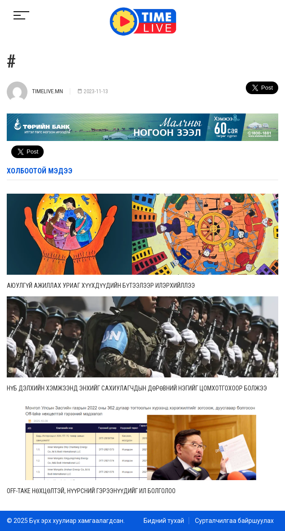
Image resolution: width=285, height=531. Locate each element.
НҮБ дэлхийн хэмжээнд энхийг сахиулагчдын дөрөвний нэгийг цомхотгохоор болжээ (137, 388)
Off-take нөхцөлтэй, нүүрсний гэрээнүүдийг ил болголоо (91, 491)
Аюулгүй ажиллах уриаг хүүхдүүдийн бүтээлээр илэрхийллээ (101, 285)
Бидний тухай (164, 520)
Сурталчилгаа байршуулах (234, 520)
